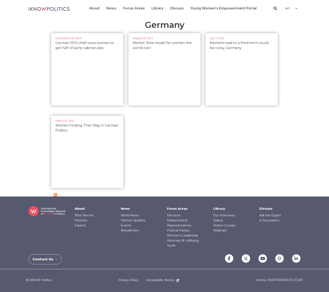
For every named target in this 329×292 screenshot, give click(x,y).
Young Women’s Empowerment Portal (223, 8)
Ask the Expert (270, 215)
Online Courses (224, 225)
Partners (81, 220)
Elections (173, 215)
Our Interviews (224, 215)
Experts (80, 225)
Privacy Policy (128, 280)
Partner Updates (133, 220)
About (94, 8)
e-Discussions (269, 220)
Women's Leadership (182, 235)
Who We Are (84, 215)
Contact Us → (47, 259)
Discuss (177, 8)
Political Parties (178, 230)
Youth (171, 245)
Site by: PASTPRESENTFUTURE (279, 280)
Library (157, 8)
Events (126, 225)
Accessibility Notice (163, 280)
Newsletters (130, 230)
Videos (218, 220)
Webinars (220, 230)
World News (130, 215)
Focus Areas (134, 8)
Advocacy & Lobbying (183, 240)
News (111, 8)
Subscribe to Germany (55, 194)
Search (275, 8)
